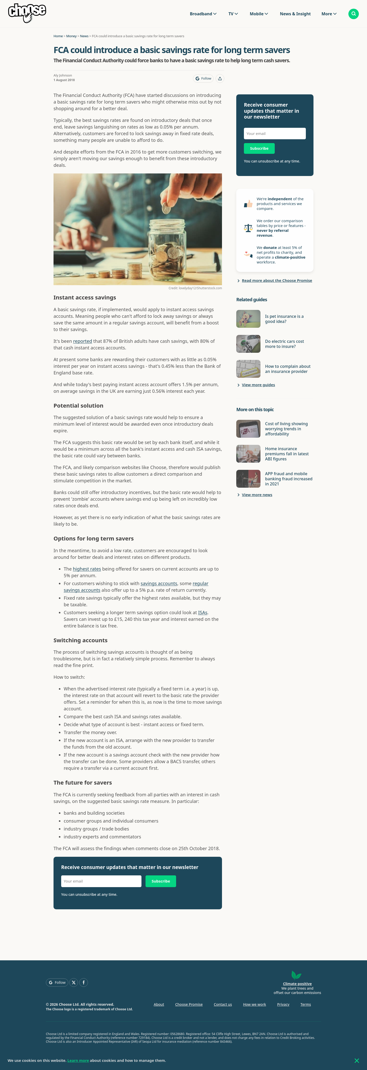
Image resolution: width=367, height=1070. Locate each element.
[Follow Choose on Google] (203, 78)
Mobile (257, 13)
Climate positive (297, 983)
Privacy (283, 1004)
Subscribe (161, 881)
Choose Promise (189, 1004)
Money (71, 36)
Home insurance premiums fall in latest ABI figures (287, 454)
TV (230, 13)
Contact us (223, 1004)
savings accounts (159, 583)
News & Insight (295, 13)
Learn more (78, 1060)
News (84, 36)
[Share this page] (220, 78)
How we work (254, 1004)
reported (82, 341)
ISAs (202, 612)
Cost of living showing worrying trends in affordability (286, 429)
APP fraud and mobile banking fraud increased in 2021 (288, 479)
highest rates (87, 569)
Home (58, 36)
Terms (305, 1004)
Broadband (201, 13)
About (159, 1004)
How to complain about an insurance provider (287, 368)
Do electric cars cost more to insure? (284, 343)
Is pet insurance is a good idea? (284, 318)
